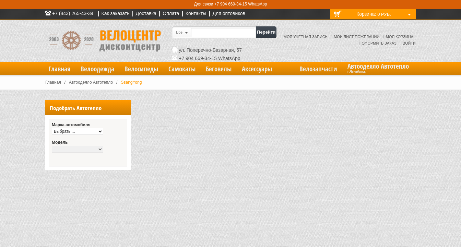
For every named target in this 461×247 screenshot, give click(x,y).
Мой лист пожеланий (356, 37)
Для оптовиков (229, 13)
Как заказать (116, 13)
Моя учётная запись (306, 37)
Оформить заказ (379, 43)
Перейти (266, 32)
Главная (53, 82)
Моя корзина (399, 37)
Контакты (196, 13)
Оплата (171, 13)
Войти (409, 43)
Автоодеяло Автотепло (91, 82)
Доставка (146, 13)
